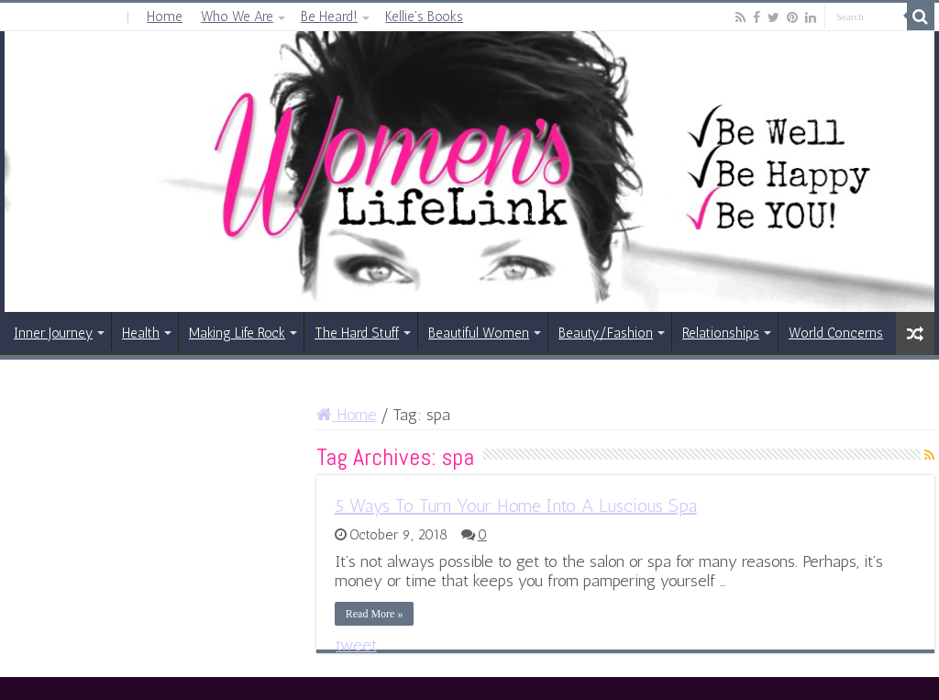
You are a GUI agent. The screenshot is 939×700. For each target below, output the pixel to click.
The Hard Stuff (357, 333)
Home (164, 16)
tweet (356, 645)
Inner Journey (53, 333)
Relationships (720, 333)
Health (141, 333)
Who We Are (237, 16)
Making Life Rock (237, 333)
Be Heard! (329, 16)
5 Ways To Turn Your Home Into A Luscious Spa (516, 505)
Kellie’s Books (424, 16)
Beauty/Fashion (605, 333)
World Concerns (836, 333)
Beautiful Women (478, 333)
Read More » (374, 613)
